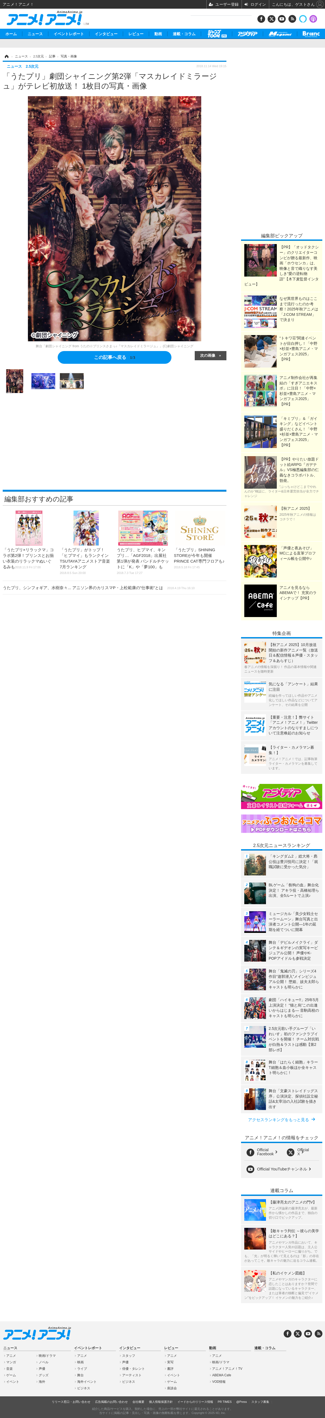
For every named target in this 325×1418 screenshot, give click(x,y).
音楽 (9, 1369)
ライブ (82, 1369)
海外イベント (87, 1382)
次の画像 (207, 355)
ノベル (43, 1362)
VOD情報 (219, 1382)
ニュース (35, 34)
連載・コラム (184, 34)
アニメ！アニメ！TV (227, 1369)
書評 (170, 1369)
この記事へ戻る (114, 357)
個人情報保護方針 (161, 1401)
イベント (12, 1382)
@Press (241, 1401)
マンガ (11, 1362)
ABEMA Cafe (221, 1375)
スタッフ (128, 1356)
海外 (42, 1382)
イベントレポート (69, 34)
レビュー (136, 34)
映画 (80, 1362)
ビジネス (83, 1388)
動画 (158, 34)
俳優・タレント (133, 1369)
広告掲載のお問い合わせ (111, 1401)
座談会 (172, 1388)
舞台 (80, 1375)
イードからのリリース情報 (195, 1401)
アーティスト (132, 1375)
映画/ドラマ (47, 1356)
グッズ (43, 1375)
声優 (42, 1369)
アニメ (11, 1356)
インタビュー (106, 34)
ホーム (11, 34)
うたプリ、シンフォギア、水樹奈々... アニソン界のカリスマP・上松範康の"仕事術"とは (99, 587)
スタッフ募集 (260, 1401)
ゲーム (11, 1375)
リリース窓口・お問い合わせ (71, 1401)
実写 (170, 1362)
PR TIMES (225, 1401)
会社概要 (138, 1401)
